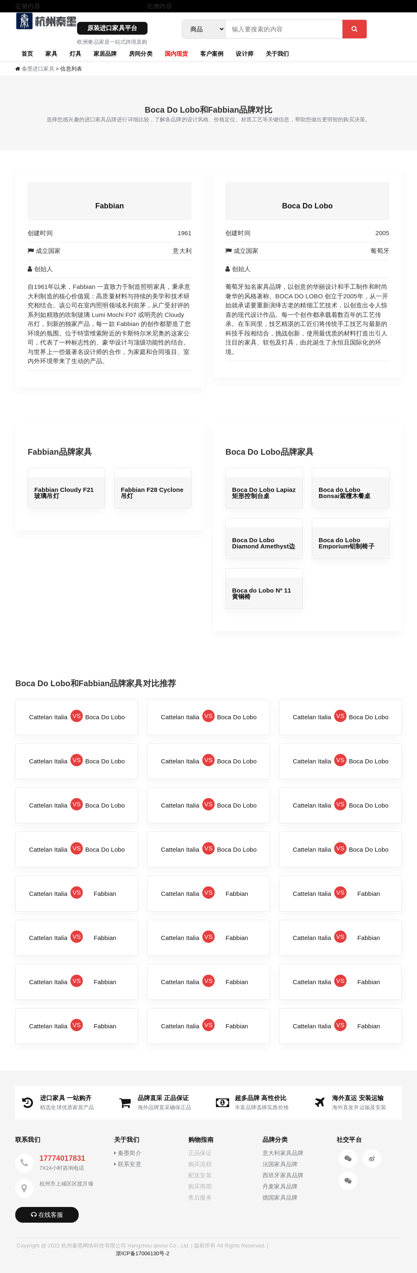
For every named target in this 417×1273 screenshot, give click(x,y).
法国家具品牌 (280, 1164)
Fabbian (109, 206)
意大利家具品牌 (282, 1153)
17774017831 (62, 1158)
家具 (51, 53)
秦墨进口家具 (38, 69)
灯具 (75, 53)
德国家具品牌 (280, 1198)
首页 (27, 53)
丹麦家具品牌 (280, 1186)
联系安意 (127, 1164)
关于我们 (277, 53)
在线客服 (47, 1214)
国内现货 (176, 53)
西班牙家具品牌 (282, 1175)
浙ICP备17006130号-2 (142, 1253)
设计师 (244, 53)
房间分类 (140, 53)
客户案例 (211, 53)
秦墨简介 (127, 1153)
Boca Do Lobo (307, 206)
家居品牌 (105, 53)
